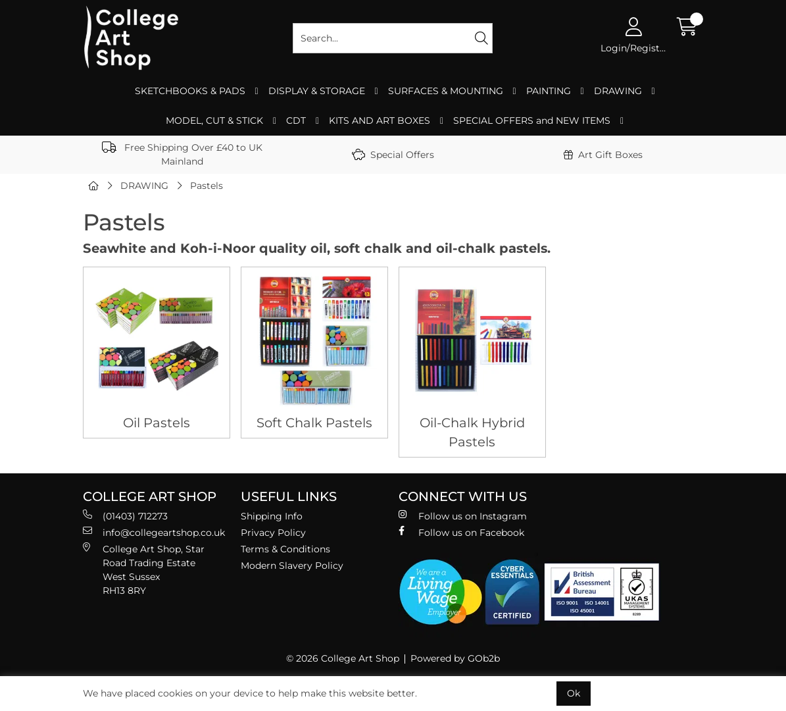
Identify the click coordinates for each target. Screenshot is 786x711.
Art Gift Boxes (603, 155)
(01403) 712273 (125, 516)
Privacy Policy (273, 533)
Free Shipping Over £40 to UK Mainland (182, 154)
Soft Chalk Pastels (314, 423)
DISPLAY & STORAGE (316, 91)
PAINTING (548, 91)
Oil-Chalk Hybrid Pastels (472, 432)
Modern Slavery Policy (292, 565)
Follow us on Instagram (463, 516)
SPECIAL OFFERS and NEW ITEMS (531, 120)
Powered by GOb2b (455, 658)
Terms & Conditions (285, 549)
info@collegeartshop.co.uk (154, 532)
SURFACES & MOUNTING (445, 91)
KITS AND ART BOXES (379, 120)
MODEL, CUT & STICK (214, 120)
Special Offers (393, 155)
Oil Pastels (156, 423)
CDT (296, 120)
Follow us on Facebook (461, 532)
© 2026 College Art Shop (342, 658)
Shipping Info (272, 516)
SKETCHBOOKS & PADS (190, 91)
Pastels (206, 186)
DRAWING (618, 91)
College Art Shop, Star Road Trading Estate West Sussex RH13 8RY (144, 569)
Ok (573, 693)
